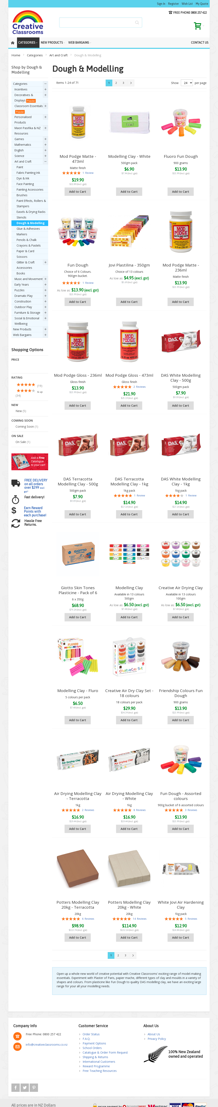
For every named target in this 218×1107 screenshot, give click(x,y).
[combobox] (100, 22)
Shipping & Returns (95, 1057)
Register (173, 3)
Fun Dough (77, 265)
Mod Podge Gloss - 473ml (129, 375)
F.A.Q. (86, 1039)
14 (139, 919)
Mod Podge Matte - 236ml (181, 267)
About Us (154, 1034)
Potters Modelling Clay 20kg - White (129, 905)
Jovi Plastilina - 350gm (129, 265)
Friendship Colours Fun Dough (181, 693)
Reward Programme (96, 1066)
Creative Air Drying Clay (181, 587)
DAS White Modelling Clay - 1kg (181, 481)
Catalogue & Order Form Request (105, 1052)
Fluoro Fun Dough (181, 156)
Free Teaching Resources (100, 1071)
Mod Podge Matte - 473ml (78, 159)
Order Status (91, 1034)
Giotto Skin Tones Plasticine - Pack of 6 (78, 590)
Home (16, 55)
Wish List (187, 3)
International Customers (99, 1062)
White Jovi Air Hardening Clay (181, 905)
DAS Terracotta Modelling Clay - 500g (78, 481)
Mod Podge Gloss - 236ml (78, 375)
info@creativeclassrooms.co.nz (46, 1045)
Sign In (161, 3)
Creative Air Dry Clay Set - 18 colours (129, 693)
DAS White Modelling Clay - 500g (181, 378)
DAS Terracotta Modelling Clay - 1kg (129, 481)
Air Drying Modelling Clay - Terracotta (78, 796)
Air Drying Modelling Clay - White (129, 796)
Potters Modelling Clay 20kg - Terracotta (77, 905)
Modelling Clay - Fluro (77, 690)
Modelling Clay (129, 587)
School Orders (92, 1048)
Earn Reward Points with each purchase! (35, 462)
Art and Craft (59, 55)
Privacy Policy (157, 1039)
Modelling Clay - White (129, 156)
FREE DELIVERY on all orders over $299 (35, 436)
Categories (35, 55)
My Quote (202, 3)
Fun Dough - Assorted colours (180, 796)
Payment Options (94, 1043)
